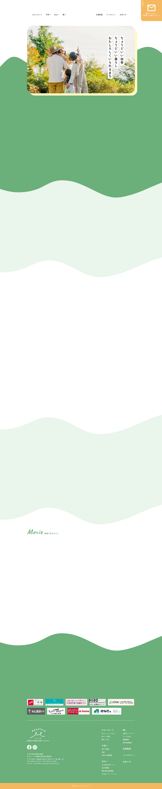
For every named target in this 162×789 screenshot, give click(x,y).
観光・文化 (105, 739)
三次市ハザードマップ (109, 774)
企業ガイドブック (129, 733)
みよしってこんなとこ (109, 733)
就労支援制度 (127, 743)
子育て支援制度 (107, 755)
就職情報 (126, 739)
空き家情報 (105, 768)
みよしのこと (37, 14)
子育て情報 (105, 749)
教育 (103, 752)
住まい (56, 14)
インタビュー (111, 14)
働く (64, 14)
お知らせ (123, 14)
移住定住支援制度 (107, 771)
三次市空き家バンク (108, 765)
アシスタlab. (127, 736)
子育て (48, 14)
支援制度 (99, 14)
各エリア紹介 (106, 736)
